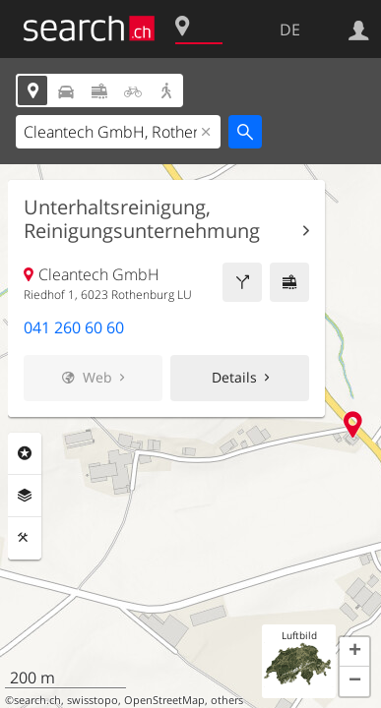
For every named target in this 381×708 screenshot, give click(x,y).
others (227, 700)
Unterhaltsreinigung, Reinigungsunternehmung (142, 219)
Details (234, 377)
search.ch (37, 700)
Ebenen (24, 495)
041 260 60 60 (74, 327)
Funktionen (24, 538)
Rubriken (24, 453)
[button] (354, 652)
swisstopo (92, 700)
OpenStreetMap (164, 700)
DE (290, 29)
